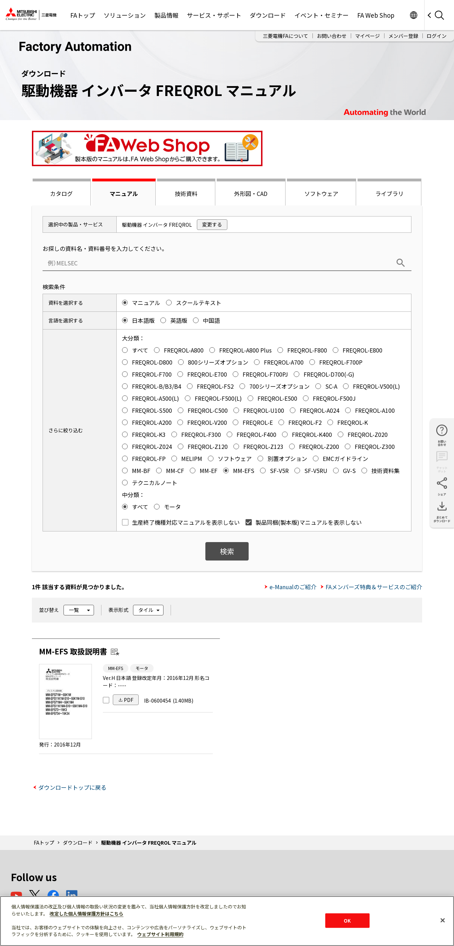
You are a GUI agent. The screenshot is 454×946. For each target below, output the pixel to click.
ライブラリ (389, 193)
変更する (212, 224)
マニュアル (124, 193)
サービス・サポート (214, 15)
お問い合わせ (332, 35)
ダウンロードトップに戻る (72, 787)
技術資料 (186, 193)
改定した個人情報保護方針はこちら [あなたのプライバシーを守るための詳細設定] (86, 913)
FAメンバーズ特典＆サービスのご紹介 (374, 586)
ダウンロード (268, 15)
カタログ (61, 193)
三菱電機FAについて (285, 35)
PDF (128, 699)
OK (347, 920)
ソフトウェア (321, 193)
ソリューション (125, 15)
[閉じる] (442, 920)
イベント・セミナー (321, 15)
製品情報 (166, 15)
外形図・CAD (250, 193)
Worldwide (413, 15)
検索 (227, 551)
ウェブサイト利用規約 (160, 934)
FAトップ (82, 15)
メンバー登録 (403, 35)
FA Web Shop (375, 15)
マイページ (367, 35)
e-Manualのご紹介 (293, 586)
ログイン (437, 35)
